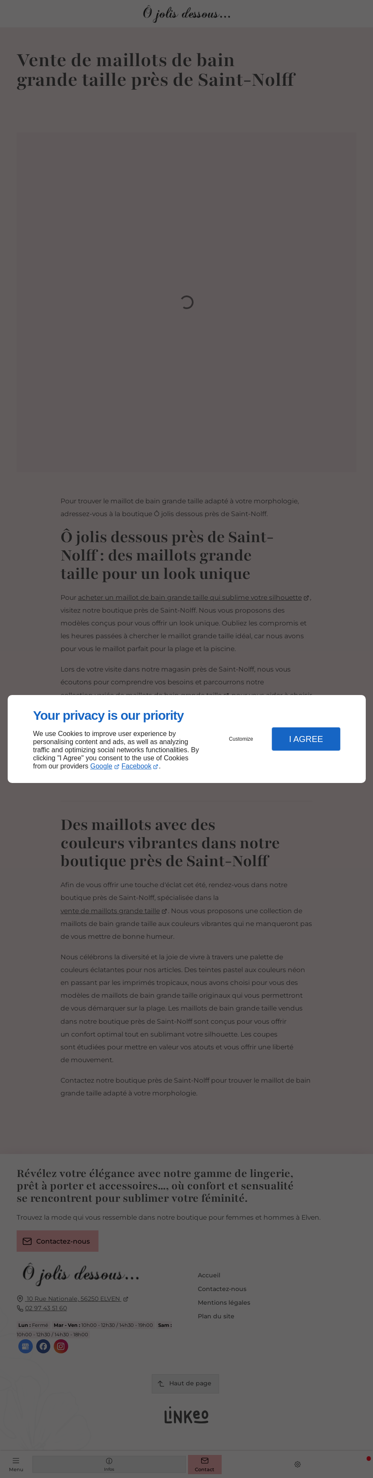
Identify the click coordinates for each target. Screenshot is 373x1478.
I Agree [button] (306, 739)
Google (101, 766)
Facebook (136, 766)
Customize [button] (241, 739)
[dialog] (187, 739)
